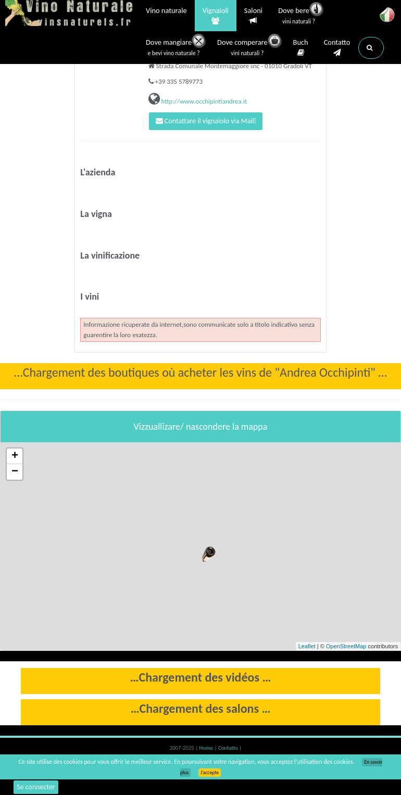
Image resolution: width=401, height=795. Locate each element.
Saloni (253, 16)
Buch (300, 48)
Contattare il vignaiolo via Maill (206, 121)
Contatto (337, 48)
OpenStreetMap (346, 646)
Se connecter (36, 787)
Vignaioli (216, 16)
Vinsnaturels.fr (70, 14)
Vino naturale (166, 11)
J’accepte (209, 773)
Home (207, 748)
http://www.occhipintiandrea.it (203, 101)
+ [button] (14, 456)
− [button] (14, 472)
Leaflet (307, 646)
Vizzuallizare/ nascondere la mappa (201, 426)
